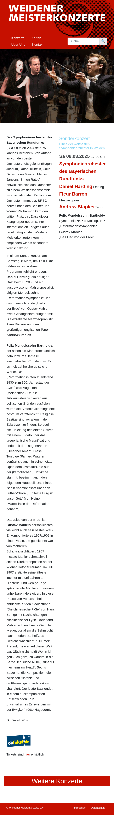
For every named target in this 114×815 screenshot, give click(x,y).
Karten (36, 38)
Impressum (79, 807)
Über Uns (18, 44)
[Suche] (83, 41)
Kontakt (37, 44)
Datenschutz (98, 807)
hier (27, 754)
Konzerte (17, 38)
